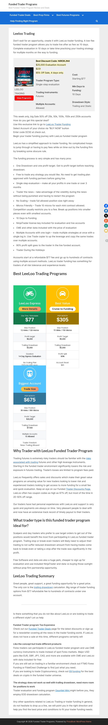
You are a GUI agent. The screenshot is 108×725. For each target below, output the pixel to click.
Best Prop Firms (41, 15)
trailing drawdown (43, 587)
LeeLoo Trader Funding (58, 124)
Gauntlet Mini (62, 690)
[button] (106, 206)
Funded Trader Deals (20, 15)
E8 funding (74, 671)
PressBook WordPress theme (79, 722)
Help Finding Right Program (24, 21)
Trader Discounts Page (78, 489)
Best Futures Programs (67, 15)
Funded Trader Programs (23, 4)
